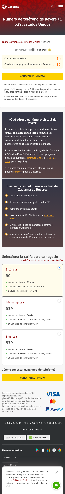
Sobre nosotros (9, 477)
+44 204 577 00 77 (32, 429)
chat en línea (38, 437)
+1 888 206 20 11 (12, 422)
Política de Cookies (21, 491)
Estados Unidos (32, 41)
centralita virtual (35, 157)
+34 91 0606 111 (53, 422)
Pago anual (43, 49)
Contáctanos (15, 437)
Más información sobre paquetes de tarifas (42, 260)
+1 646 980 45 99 (33, 422)
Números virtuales (12, 41)
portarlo (17, 171)
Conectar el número (32, 76)
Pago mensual (20, 49)
